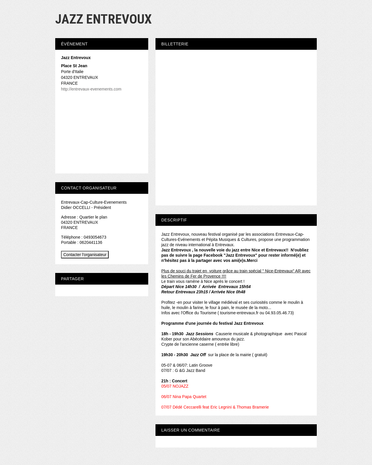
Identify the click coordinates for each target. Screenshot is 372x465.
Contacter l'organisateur (84, 254)
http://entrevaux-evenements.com (91, 89)
